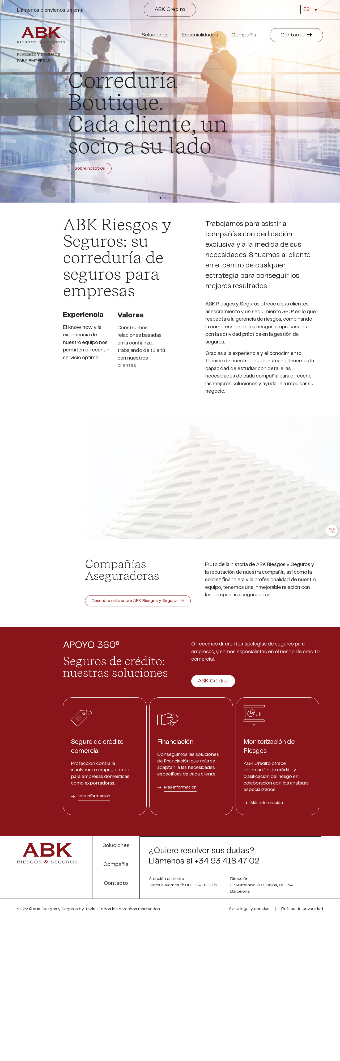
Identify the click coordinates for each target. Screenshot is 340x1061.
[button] (170, 9)
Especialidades (201, 35)
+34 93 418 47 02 (227, 1001)
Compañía (245, 35)
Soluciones (156, 35)
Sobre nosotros (99, 168)
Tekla (90, 1049)
